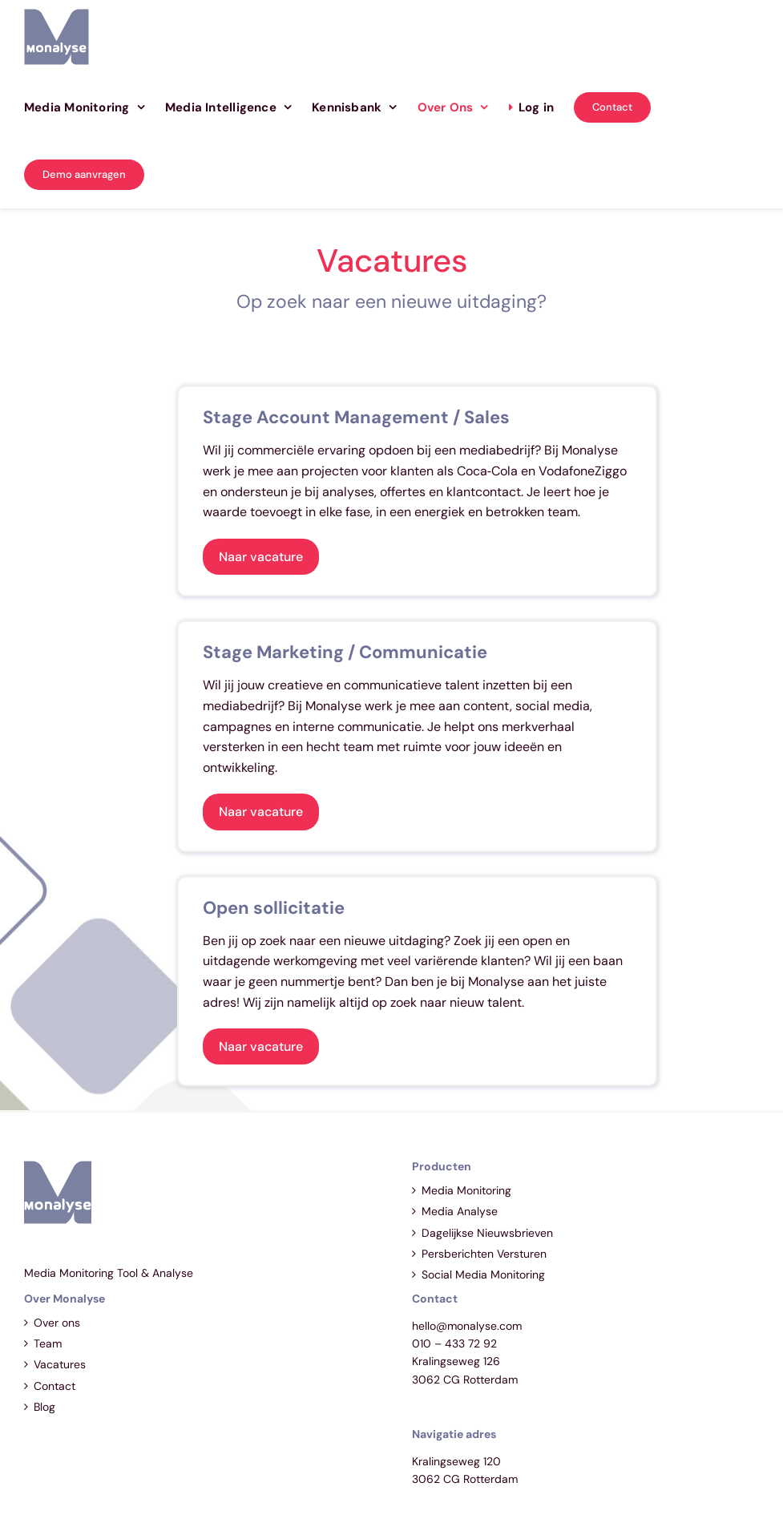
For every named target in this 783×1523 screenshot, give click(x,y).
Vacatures (60, 1364)
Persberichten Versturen (484, 1253)
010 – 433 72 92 (454, 1343)
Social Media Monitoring (483, 1274)
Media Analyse (460, 1211)
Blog (44, 1407)
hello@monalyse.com (467, 1326)
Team (48, 1343)
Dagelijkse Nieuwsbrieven (487, 1233)
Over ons (57, 1322)
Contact (54, 1386)
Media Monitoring (466, 1190)
